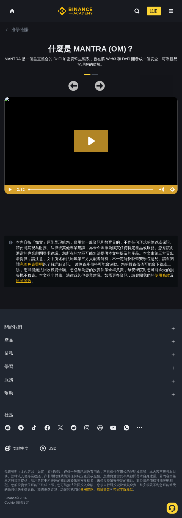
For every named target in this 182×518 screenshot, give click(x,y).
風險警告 (23, 281)
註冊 (154, 11)
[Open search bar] (135, 11)
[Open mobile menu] (171, 11)
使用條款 (162, 275)
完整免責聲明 (31, 264)
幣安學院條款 (123, 489)
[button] (171, 11)
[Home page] (75, 11)
